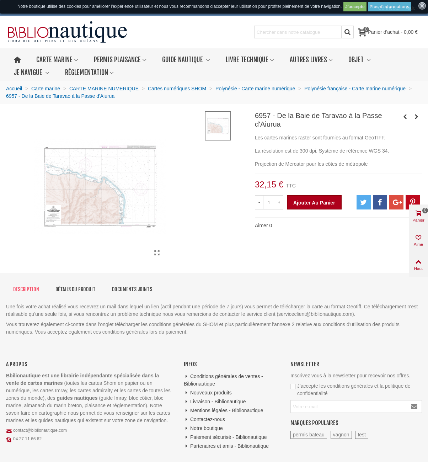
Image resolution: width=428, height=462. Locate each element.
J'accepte (354, 6)
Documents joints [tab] (132, 289)
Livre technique (247, 59)
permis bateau (309, 434)
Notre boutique (203, 428)
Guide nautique (183, 59)
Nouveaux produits (208, 393)
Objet (356, 59)
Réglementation (86, 72)
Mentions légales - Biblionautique (223, 410)
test (362, 434)
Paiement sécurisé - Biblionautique (225, 437)
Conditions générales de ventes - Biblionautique (223, 380)
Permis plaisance (117, 59)
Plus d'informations (390, 6)
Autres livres (308, 59)
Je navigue (29, 72)
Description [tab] (26, 289)
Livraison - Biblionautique (215, 401)
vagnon (341, 434)
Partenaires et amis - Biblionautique (226, 446)
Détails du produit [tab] (75, 289)
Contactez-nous (204, 419)
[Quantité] (269, 202)
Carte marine (54, 59)
